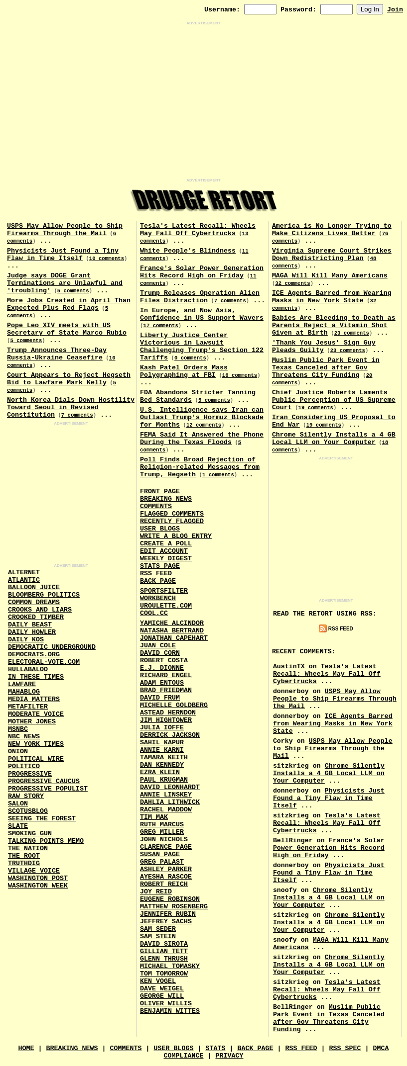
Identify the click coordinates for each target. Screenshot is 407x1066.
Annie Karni (162, 750)
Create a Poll (166, 543)
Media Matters (34, 699)
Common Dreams (34, 602)
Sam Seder (158, 929)
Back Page (158, 581)
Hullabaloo (28, 669)
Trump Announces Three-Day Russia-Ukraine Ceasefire (57, 354)
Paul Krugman (164, 780)
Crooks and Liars (40, 610)
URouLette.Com (166, 606)
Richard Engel (166, 675)
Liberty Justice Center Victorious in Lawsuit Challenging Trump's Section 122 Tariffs (202, 346)
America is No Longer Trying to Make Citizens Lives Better (332, 229)
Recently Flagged (172, 521)
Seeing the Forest (42, 818)
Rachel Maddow (166, 809)
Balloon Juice (34, 587)
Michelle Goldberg (174, 705)
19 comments (315, 408)
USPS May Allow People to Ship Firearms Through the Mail (65, 229)
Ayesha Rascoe (166, 877)
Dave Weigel (162, 988)
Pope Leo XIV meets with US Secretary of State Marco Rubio (67, 329)
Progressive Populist (48, 789)
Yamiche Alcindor (172, 623)
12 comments (203, 425)
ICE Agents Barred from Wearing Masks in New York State (332, 296)
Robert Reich (164, 884)
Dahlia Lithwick (170, 802)
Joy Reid (156, 891)
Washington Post (38, 878)
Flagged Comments (172, 514)
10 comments (106, 259)
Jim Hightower (166, 720)
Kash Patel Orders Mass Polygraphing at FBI (184, 371)
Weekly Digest (166, 558)
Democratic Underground (52, 647)
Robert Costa (164, 660)
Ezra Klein (160, 772)
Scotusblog (28, 811)
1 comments (218, 475)
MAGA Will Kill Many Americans (330, 275)
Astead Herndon (168, 712)
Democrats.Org (34, 654)
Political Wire (36, 759)
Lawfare (22, 684)
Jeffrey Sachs (166, 921)
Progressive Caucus (44, 781)
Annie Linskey (166, 795)
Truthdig (24, 863)
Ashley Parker (166, 869)
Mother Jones (32, 721)
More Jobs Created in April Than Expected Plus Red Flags (69, 304)
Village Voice (34, 871)
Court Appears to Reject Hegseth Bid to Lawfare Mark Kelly (69, 378)
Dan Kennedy (162, 765)
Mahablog (24, 692)
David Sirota (164, 944)
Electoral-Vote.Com (44, 662)
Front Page (160, 491)
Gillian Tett (164, 951)
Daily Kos (26, 639)
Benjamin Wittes (170, 1011)
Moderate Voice (36, 714)
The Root (24, 856)
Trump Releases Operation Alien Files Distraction (200, 296)
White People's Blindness (188, 251)
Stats (215, 1048)
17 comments (160, 326)
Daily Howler (32, 632)
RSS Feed (156, 573)
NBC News (24, 736)
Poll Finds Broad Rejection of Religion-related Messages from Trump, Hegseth (200, 467)
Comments (156, 506)
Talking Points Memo (46, 841)
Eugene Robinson (170, 899)
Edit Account (164, 551)
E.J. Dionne (162, 668)
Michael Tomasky (170, 966)
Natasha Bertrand (172, 630)
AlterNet (24, 572)
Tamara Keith (164, 757)
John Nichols (164, 839)
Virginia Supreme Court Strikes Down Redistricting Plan (332, 254)
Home (26, 1048)
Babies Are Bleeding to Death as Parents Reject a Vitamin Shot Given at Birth (334, 325)
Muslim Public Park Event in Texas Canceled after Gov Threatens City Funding (326, 367)
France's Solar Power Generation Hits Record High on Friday (202, 272)
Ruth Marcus (162, 824)
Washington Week (38, 885)
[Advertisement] (203, 102)
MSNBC (18, 729)
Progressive (30, 774)
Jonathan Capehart (174, 638)
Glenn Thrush (164, 959)
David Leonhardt (170, 787)
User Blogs (160, 529)
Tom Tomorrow (164, 973)
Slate (18, 826)
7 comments (77, 415)
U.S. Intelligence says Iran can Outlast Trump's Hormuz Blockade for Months (202, 417)
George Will (162, 996)
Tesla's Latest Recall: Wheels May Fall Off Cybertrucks (198, 229)
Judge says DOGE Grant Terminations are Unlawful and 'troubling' (65, 283)
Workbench (158, 598)
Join (395, 9)
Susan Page (160, 854)
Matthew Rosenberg (174, 906)
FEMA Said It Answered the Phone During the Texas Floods (202, 438)
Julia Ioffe (162, 727)
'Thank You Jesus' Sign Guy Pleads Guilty (324, 346)
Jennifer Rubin (168, 914)
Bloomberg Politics (44, 595)
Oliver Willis (166, 1003)
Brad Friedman (166, 690)
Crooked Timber (36, 617)
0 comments (190, 358)
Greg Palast (162, 862)
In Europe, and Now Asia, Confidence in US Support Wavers (202, 314)
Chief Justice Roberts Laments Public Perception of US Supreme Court (334, 400)
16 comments (239, 375)
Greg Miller (162, 832)
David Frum (160, 698)
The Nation (28, 848)
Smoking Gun (30, 833)
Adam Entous (162, 683)
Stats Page (160, 566)
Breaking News (166, 499)
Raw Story (26, 796)
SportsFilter (164, 591)
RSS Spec (345, 1048)
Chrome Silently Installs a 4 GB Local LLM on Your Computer (334, 438)
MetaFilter (28, 707)
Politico (24, 766)
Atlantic (24, 580)
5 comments (73, 291)
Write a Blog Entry (176, 536)
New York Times (36, 744)
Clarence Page (166, 847)
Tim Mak (154, 817)
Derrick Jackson (170, 735)
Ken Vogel (158, 981)
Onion (18, 751)
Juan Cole (158, 645)
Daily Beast (30, 624)
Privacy (229, 1056)
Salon (18, 803)
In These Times (36, 677)
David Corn (160, 653)
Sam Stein (158, 936)
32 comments (292, 283)
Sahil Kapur (162, 742)
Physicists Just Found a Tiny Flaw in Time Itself (63, 254)
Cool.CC (154, 613)
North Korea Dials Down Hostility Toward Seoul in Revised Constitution (71, 407)
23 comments (351, 333)
